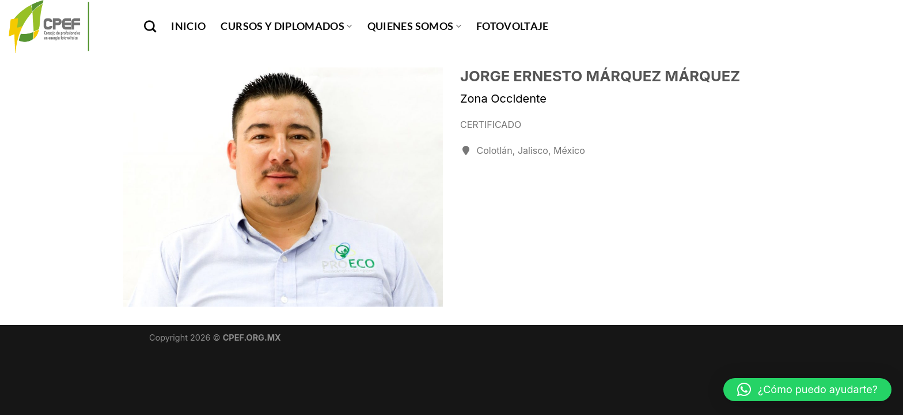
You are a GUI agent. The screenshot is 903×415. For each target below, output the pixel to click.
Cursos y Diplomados (286, 26)
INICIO (188, 26)
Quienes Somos (414, 26)
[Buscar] (150, 26)
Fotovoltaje (512, 26)
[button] (807, 389)
